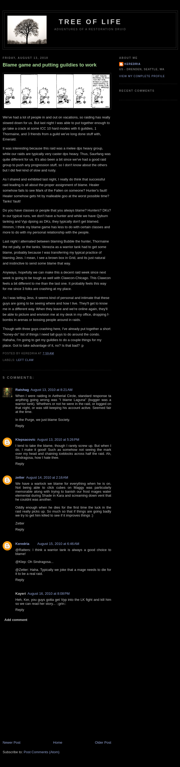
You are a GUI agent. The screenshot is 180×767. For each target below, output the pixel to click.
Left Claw (25, 360)
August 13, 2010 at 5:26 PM (58, 440)
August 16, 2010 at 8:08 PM (49, 594)
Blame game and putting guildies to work (50, 65)
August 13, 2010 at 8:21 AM (51, 390)
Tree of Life (90, 22)
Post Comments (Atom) (42, 752)
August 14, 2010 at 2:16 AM (47, 477)
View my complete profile (142, 76)
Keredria (22, 544)
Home (57, 742)
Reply (19, 426)
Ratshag (22, 390)
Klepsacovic (25, 440)
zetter (20, 477)
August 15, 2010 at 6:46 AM (58, 544)
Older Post (103, 742)
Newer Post (11, 742)
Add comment (16, 620)
